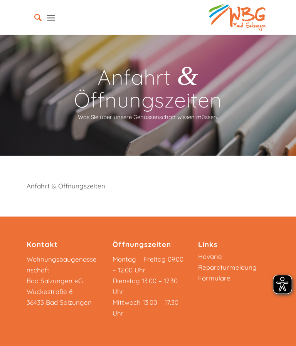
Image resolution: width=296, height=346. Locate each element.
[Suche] (34, 17)
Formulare (214, 278)
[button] (17, 329)
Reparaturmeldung (227, 267)
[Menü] (51, 17)
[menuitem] (34, 17)
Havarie (210, 256)
